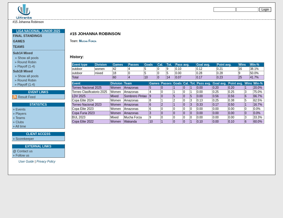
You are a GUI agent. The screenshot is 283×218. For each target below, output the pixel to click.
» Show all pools (27, 58)
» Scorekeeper (23, 138)
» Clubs (18, 122)
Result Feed (26, 97)
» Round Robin (25, 62)
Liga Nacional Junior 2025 (38, 31)
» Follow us (21, 155)
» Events (19, 109)
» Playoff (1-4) (25, 66)
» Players (19, 113)
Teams (18, 46)
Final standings (27, 36)
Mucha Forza (87, 41)
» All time (19, 126)
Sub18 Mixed (23, 71)
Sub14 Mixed (23, 53)
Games (19, 41)
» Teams (19, 118)
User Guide (26, 161)
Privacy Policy (45, 161)
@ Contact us (23, 151)
